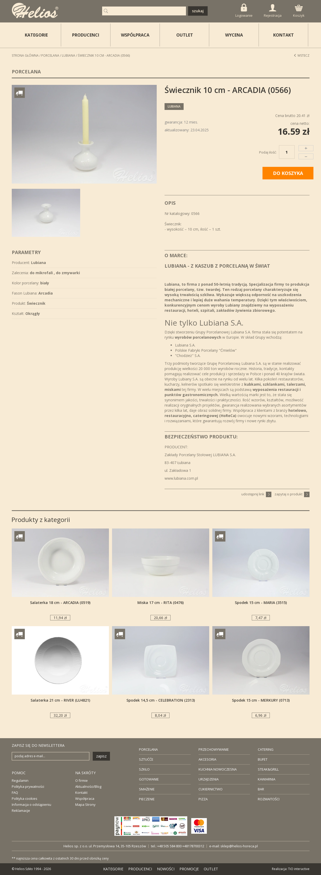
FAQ (15, 792)
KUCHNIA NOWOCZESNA (218, 769)
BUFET (262, 759)
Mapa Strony (85, 804)
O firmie (81, 780)
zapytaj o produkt (292, 494)
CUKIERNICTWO (211, 789)
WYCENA (234, 35)
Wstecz (302, 55)
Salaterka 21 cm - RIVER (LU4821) (60, 700)
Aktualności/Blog (88, 786)
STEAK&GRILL (268, 769)
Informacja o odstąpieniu (31, 804)
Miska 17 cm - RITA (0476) (160, 602)
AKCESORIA (207, 759)
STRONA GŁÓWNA (25, 55)
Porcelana (50, 55)
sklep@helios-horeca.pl (239, 846)
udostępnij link (256, 494)
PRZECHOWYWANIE (214, 749)
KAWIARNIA (266, 779)
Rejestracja (273, 11)
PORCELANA (148, 749)
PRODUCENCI (85, 35)
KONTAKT (283, 35)
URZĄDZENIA (209, 779)
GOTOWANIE (149, 779)
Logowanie (244, 10)
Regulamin (20, 780)
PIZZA (203, 799)
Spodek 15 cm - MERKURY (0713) (261, 700)
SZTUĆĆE (146, 759)
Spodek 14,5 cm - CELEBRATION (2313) (160, 700)
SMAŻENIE (147, 789)
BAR (261, 789)
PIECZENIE (147, 799)
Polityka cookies (24, 798)
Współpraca (84, 798)
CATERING (265, 749)
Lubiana (68, 55)
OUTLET (184, 35)
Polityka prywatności (28, 786)
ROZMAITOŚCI (268, 799)
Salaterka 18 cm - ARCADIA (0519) (60, 602)
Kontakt (81, 792)
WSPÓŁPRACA (135, 35)
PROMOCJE (189, 868)
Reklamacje (21, 810)
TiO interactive (299, 869)
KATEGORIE (113, 868)
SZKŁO (144, 769)
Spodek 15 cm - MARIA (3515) (261, 602)
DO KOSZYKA (288, 173)
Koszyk (299, 11)
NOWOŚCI (165, 868)
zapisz (101, 756)
